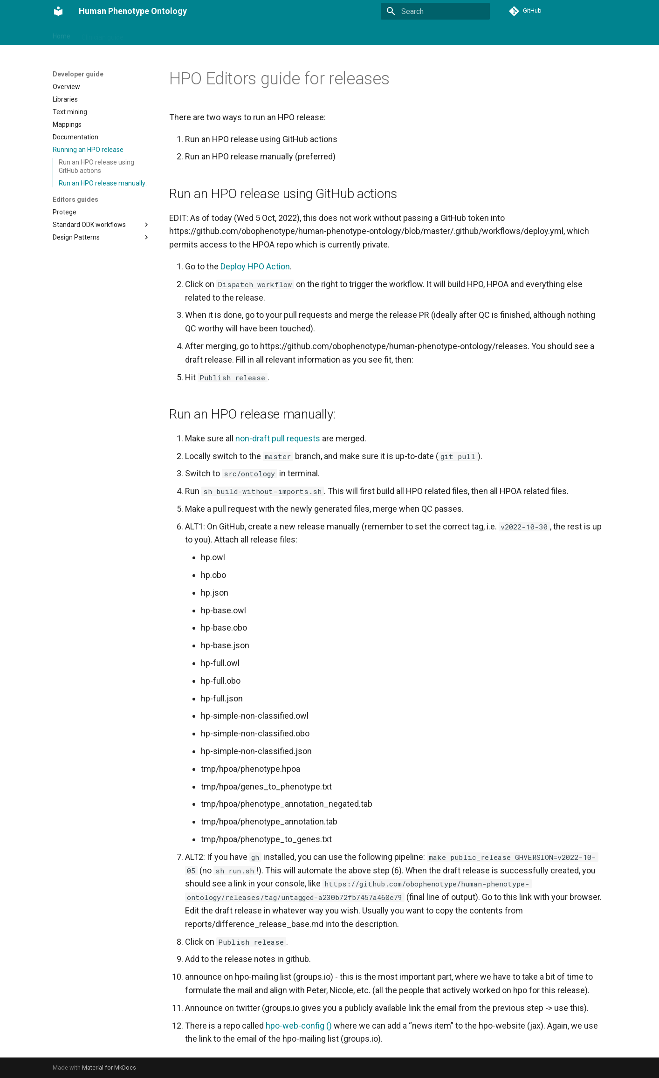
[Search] (435, 11)
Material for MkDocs (109, 1067)
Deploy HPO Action (255, 266)
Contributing (385, 34)
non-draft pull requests (277, 438)
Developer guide (158, 34)
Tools (302, 34)
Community (339, 34)
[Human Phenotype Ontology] (58, 11)
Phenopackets (214, 34)
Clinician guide (103, 34)
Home (61, 34)
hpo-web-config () (299, 1025)
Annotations (265, 34)
